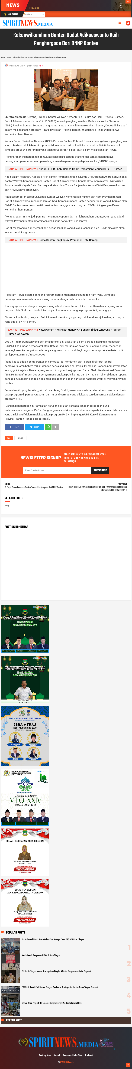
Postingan (27, 14)
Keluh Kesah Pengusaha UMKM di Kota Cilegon (41, 956)
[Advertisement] (66, 268)
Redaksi (89, 1055)
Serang (20, 438)
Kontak (57, 1055)
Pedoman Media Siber (73, 1055)
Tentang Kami (45, 1055)
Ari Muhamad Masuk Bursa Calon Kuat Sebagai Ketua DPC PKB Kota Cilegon (53, 940)
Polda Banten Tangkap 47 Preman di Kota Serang (68, 240)
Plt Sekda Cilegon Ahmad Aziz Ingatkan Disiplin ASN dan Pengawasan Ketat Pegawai (56, 971)
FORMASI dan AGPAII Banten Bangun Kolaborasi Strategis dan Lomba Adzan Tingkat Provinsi (60, 987)
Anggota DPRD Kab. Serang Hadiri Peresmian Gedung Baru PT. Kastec (80, 169)
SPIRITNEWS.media (67, 1062)
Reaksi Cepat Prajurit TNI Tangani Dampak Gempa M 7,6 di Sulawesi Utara (51, 1003)
